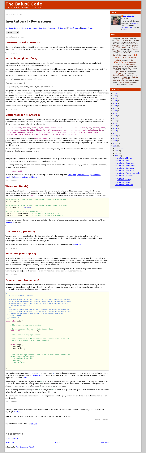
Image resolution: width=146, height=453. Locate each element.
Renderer (118, 70)
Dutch (123, 47)
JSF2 (117, 57)
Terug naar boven (11, 53)
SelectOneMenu (120, 71)
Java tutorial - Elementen (124, 163)
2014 (115, 126)
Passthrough (119, 64)
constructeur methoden (86, 91)
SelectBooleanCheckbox (129, 69)
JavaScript (117, 55)
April (116, 156)
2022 (115, 106)
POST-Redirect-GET (131, 66)
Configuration (125, 42)
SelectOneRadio (131, 71)
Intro (7, 28)
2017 (115, 118)
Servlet (118, 73)
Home (57, 442)
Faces (114, 51)
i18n (121, 52)
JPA (129, 55)
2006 (115, 146)
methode (98, 119)
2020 (115, 111)
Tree (129, 77)
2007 (115, 143)
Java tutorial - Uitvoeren (124, 185)
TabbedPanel (130, 75)
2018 (115, 116)
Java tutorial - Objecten (124, 182)
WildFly (131, 84)
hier (25, 377)
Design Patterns (126, 45)
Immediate (127, 53)
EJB (113, 49)
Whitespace (124, 84)
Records (135, 68)
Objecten (84, 28)
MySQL (131, 60)
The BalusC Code (24, 4)
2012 (115, 131)
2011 (115, 133)
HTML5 (117, 52)
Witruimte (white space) (20, 253)
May (116, 153)
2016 (115, 121)
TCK (136, 75)
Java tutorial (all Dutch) (123, 158)
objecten (34, 193)
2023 (115, 103)
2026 (115, 96)
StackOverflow (119, 75)
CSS (114, 44)
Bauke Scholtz (128, 16)
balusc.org (134, 23)
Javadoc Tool (38, 375)
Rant (129, 68)
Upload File (125, 79)
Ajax (127, 38)
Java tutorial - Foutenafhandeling (123, 179)
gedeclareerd (79, 195)
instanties (77, 193)
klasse (82, 119)
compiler (79, 269)
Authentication (133, 38)
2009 (115, 138)
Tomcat (124, 77)
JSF (135, 54)
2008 (115, 141)
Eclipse (135, 47)
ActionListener (116, 38)
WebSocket (133, 82)
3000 (115, 93)
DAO (136, 44)
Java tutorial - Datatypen (124, 168)
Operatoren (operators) (20, 231)
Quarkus (124, 68)
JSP (124, 58)
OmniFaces (121, 62)
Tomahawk (116, 77)
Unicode (116, 79)
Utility (114, 81)
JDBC (125, 55)
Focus (124, 51)
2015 (115, 123)
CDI (117, 40)
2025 (115, 98)
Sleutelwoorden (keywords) (22, 114)
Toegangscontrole (54, 28)
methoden (45, 63)
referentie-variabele (93, 193)
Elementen (17, 28)
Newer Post (9, 442)
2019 (115, 113)
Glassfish (130, 51)
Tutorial (135, 77)
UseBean (134, 79)
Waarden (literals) (16, 186)
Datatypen (35, 28)
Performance (129, 65)
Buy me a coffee (126, 27)
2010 (115, 136)
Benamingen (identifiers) (21, 58)
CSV (118, 44)
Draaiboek (63, 28)
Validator (120, 81)
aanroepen (9, 65)
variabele (38, 99)
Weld (118, 84)
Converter (134, 42)
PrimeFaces (117, 68)
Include (134, 52)
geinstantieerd (101, 195)
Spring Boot (131, 73)
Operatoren (43, 28)
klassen (27, 63)
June (116, 151)
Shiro (125, 73)
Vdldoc (115, 82)
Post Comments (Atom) (25, 447)
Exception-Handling (125, 49)
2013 (115, 128)
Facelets (135, 49)
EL (117, 49)
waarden (81, 409)
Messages (125, 60)
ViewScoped (124, 82)
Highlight (137, 51)
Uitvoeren (91, 28)
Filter (119, 51)
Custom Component (127, 44)
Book (113, 40)
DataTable (115, 45)
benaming (100, 140)
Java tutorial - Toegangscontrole (127, 173)
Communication (126, 40)
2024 (115, 101)
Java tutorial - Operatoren (124, 170)
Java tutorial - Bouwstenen (125, 165)
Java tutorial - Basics (122, 160)
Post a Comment (11, 438)
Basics (11, 28)
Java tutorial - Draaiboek (124, 175)
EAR (129, 47)
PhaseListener (118, 66)
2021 (115, 108)
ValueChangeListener (132, 81)
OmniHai (132, 63)
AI (123, 38)
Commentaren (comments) (22, 280)
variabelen (35, 63)
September (119, 148)
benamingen (40, 119)
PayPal (125, 29)
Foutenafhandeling (74, 28)
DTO (118, 47)
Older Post (105, 442)
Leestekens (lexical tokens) (22, 42)
